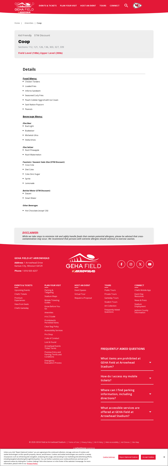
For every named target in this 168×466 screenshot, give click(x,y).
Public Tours (110, 294)
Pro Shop (49, 338)
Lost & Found (50, 346)
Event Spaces (80, 294)
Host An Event (90, 7)
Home (17, 23)
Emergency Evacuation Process (53, 366)
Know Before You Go (52, 311)
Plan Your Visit (70, 7)
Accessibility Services (54, 334)
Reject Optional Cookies (129, 458)
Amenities (27, 23)
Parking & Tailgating (49, 295)
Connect (116, 7)
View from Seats (21, 311)
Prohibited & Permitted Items (52, 325)
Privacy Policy (85, 446)
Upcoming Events (22, 297)
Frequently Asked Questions (112, 315)
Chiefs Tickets (20, 301)
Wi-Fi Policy (98, 446)
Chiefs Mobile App (143, 294)
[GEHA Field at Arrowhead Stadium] (83, 265)
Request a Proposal (83, 302)
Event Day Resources (139, 299)
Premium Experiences (19, 306)
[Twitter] (140, 264)
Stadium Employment (140, 309)
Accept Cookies (148, 458)
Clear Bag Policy (52, 331)
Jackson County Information (141, 315)
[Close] (164, 458)
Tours (104, 7)
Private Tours (110, 298)
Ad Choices (128, 446)
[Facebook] (121, 264)
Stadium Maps (51, 300)
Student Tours (110, 306)
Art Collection (110, 310)
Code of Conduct (52, 342)
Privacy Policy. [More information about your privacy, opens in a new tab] (32, 465)
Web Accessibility (113, 446)
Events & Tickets (49, 7)
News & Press (141, 304)
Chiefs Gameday (21, 315)
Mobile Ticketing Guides (52, 305)
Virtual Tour (80, 298)
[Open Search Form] (128, 7)
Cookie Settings (109, 458)
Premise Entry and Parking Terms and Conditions (53, 358)
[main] (84, 128)
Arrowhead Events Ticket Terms (53, 351)
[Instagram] (131, 264)
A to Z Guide (50, 320)
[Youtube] (150, 264)
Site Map (139, 446)
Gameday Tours (111, 302)
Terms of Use (70, 446)
